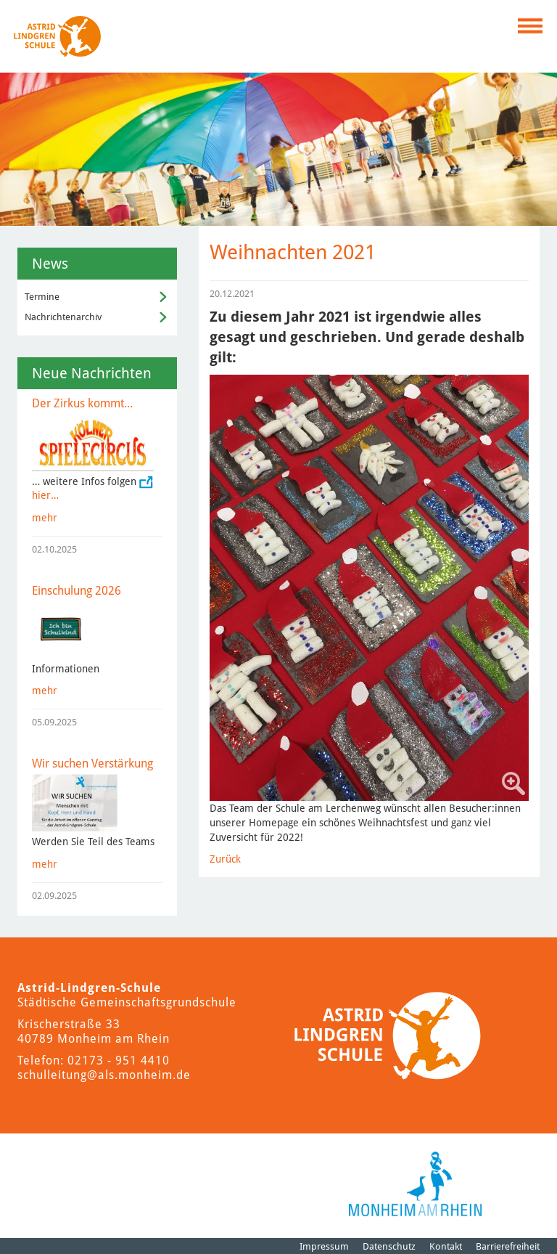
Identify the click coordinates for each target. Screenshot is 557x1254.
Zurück (225, 859)
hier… (45, 495)
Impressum (324, 1246)
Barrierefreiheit (508, 1246)
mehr (44, 518)
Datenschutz (389, 1246)
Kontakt (445, 1246)
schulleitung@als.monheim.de (104, 1075)
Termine (42, 296)
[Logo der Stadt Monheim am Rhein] (415, 1184)
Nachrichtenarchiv (63, 317)
